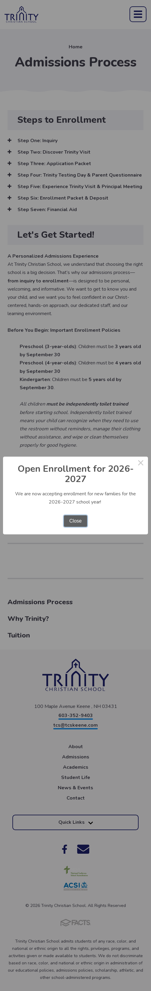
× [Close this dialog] (140, 464)
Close (75, 520)
